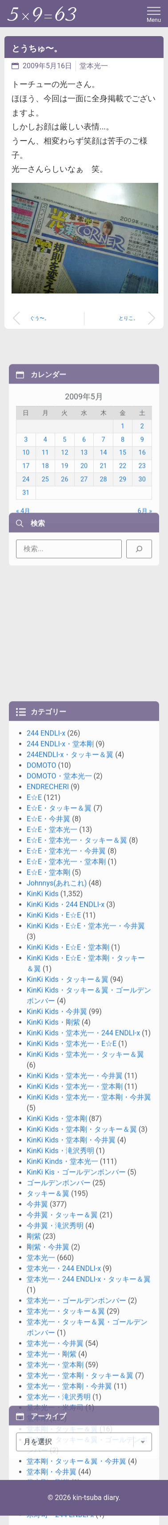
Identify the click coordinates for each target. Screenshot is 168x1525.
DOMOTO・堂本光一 (59, 1145)
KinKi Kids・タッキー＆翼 (67, 1348)
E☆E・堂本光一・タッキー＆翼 (77, 1209)
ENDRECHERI (48, 1156)
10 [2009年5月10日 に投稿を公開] (25, 524)
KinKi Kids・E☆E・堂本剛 (68, 1316)
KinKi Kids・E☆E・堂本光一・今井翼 (86, 1295)
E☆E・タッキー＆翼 (59, 1177)
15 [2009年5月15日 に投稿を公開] (122, 524)
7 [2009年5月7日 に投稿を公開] (103, 510)
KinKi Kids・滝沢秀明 (60, 1520)
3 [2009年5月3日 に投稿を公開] (26, 510)
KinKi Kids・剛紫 (53, 1391)
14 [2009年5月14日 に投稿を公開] (103, 524)
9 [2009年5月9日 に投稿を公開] (142, 510)
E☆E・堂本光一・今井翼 (66, 1220)
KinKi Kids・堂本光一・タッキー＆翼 (85, 1423)
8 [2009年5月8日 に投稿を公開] (122, 510)
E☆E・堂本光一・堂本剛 (66, 1231)
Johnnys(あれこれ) (57, 1252)
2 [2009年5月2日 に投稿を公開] (142, 497)
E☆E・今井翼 (48, 1188)
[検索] (139, 572)
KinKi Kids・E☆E (54, 1284)
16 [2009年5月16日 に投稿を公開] (142, 524)
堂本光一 (94, 66)
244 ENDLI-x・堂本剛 (60, 1113)
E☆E (34, 1166)
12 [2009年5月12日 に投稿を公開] (64, 524)
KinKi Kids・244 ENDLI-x (65, 1273)
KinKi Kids (43, 1263)
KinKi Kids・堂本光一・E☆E (71, 1413)
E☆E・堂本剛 (48, 1241)
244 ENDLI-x (46, 1102)
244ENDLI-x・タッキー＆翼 (70, 1124)
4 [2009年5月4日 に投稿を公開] (45, 510)
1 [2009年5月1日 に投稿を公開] (122, 497)
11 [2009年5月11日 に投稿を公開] (45, 524)
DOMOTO (41, 1134)
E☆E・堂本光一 (52, 1198)
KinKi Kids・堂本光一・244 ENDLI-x (83, 1402)
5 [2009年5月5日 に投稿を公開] (64, 510)
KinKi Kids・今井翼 (57, 1380)
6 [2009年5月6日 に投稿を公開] (84, 510)
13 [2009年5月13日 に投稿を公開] (84, 524)
